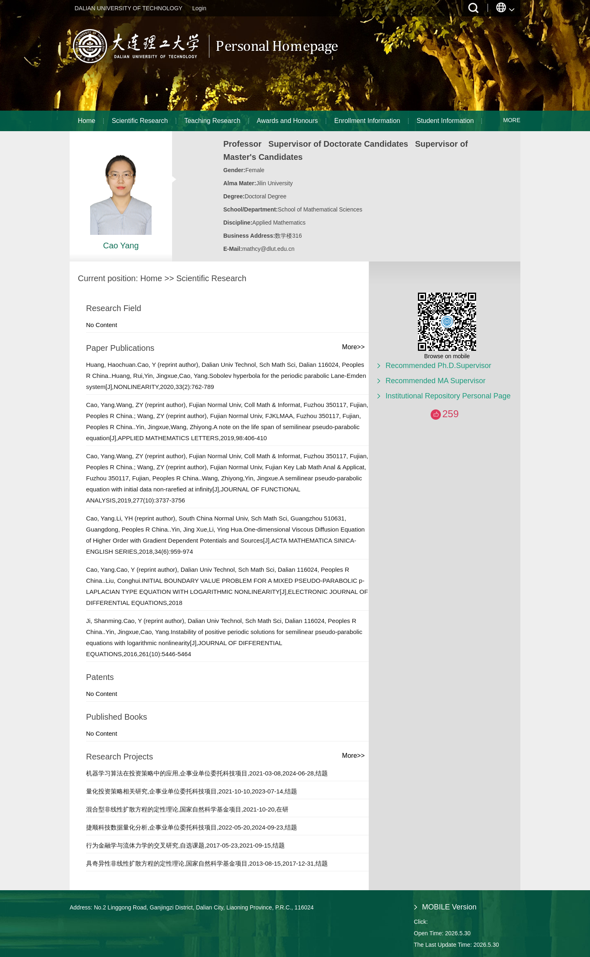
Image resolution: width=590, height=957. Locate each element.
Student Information (445, 120)
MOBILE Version (449, 907)
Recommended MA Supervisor (436, 381)
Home (86, 120)
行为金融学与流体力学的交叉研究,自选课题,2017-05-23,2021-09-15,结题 (185, 845)
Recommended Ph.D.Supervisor (438, 365)
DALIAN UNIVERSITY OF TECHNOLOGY (128, 8)
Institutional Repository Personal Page (448, 396)
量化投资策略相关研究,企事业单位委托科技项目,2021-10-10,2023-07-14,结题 (191, 791)
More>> (353, 346)
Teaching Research (212, 120)
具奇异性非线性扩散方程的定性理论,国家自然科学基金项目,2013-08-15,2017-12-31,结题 (207, 863)
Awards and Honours (287, 120)
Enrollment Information (367, 120)
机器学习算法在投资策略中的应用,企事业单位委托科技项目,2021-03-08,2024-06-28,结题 (207, 773)
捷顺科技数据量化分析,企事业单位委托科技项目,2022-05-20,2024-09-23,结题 (191, 827)
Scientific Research (140, 120)
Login (199, 8)
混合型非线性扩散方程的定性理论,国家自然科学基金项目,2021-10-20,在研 (187, 809)
